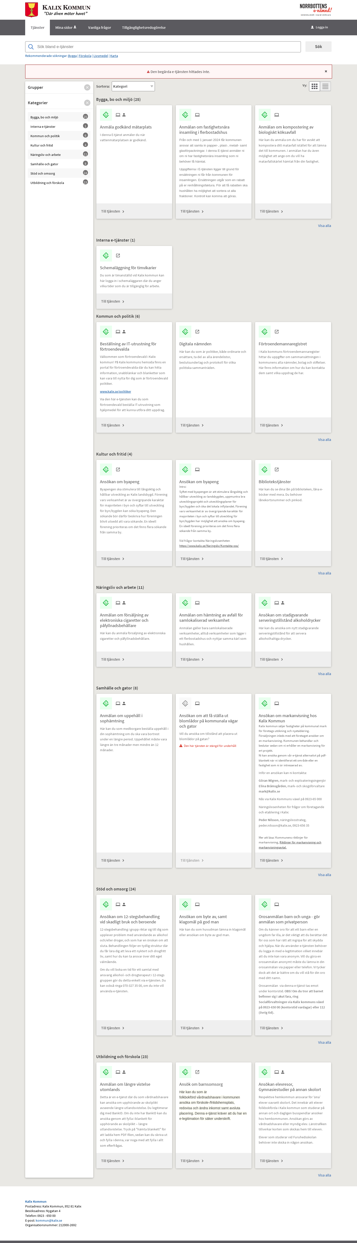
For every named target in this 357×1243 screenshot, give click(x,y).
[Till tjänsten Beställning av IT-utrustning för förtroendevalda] (134, 345)
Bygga (72, 56)
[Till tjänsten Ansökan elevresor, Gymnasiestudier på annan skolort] (293, 1085)
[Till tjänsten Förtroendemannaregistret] (284, 342)
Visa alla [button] (324, 225)
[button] (87, 87)
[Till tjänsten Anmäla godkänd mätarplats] (127, 125)
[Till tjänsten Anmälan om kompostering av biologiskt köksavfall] (293, 128)
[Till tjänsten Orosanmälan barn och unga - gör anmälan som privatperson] (293, 917)
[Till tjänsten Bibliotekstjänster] (276, 479)
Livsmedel (101, 56)
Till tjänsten (110, 211)
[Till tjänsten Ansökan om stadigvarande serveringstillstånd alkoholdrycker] (293, 616)
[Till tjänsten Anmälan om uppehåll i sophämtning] (134, 716)
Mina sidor (66, 27)
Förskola (85, 56)
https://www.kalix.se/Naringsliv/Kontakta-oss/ (209, 546)
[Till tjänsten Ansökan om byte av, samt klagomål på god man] (213, 917)
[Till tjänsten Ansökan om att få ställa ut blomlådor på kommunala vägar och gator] (213, 719)
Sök (318, 46)
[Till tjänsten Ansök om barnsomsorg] (202, 1082)
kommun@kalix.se (49, 1220)
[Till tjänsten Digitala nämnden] (197, 342)
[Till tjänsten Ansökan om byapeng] (121, 479)
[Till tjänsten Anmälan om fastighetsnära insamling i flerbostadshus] (213, 128)
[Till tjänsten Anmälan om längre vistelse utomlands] (134, 1085)
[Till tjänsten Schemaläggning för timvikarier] (130, 266)
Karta (114, 56)
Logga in (319, 27)
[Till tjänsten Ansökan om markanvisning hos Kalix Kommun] (293, 716)
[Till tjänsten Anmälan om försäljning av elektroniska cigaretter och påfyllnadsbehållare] (134, 618)
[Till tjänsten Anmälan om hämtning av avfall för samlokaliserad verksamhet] (213, 616)
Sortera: (103, 86)
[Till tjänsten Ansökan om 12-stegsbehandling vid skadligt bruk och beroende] (134, 917)
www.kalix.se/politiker (115, 391)
